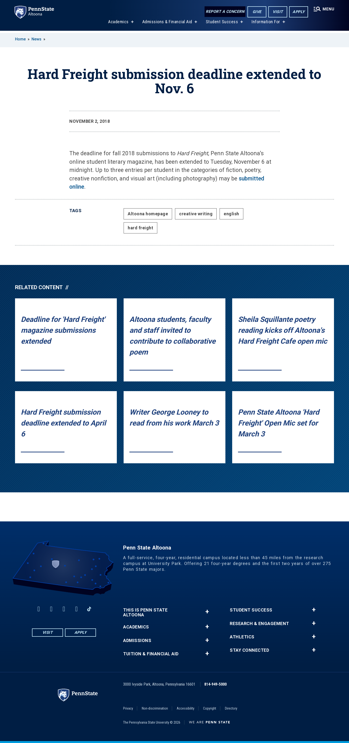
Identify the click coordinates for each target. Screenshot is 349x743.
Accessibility (185, 708)
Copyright (209, 708)
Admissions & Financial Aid (167, 23)
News (36, 39)
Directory (231, 708)
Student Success (221, 23)
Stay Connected (249, 650)
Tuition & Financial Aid (151, 653)
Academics (118, 23)
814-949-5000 (215, 684)
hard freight (140, 227)
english (231, 213)
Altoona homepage (148, 213)
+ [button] (207, 612)
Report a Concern (224, 11)
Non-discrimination (155, 708)
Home (20, 39)
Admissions (137, 640)
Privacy (128, 708)
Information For (265, 23)
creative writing (196, 213)
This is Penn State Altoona (145, 612)
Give (256, 11)
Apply (298, 11)
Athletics (242, 637)
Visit (277, 11)
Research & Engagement (259, 623)
